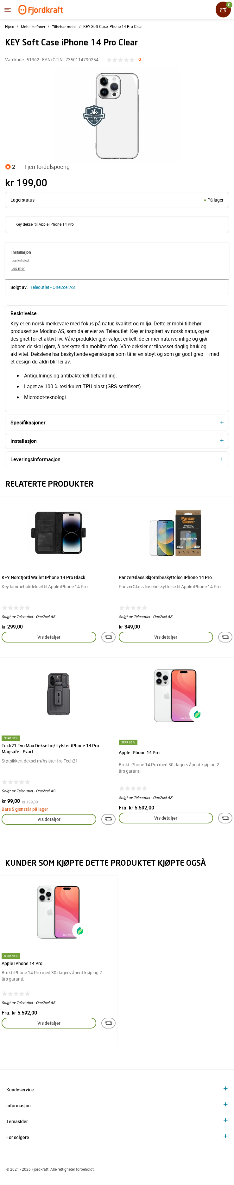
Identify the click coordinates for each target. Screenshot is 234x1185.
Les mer (18, 268)
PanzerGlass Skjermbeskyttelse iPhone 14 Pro (165, 577)
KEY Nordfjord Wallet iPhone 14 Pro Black (43, 577)
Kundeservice (20, 1090)
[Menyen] (7, 10)
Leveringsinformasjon (35, 459)
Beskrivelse (23, 313)
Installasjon (23, 440)
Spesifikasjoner (28, 422)
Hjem (9, 26)
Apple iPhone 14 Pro (139, 752)
